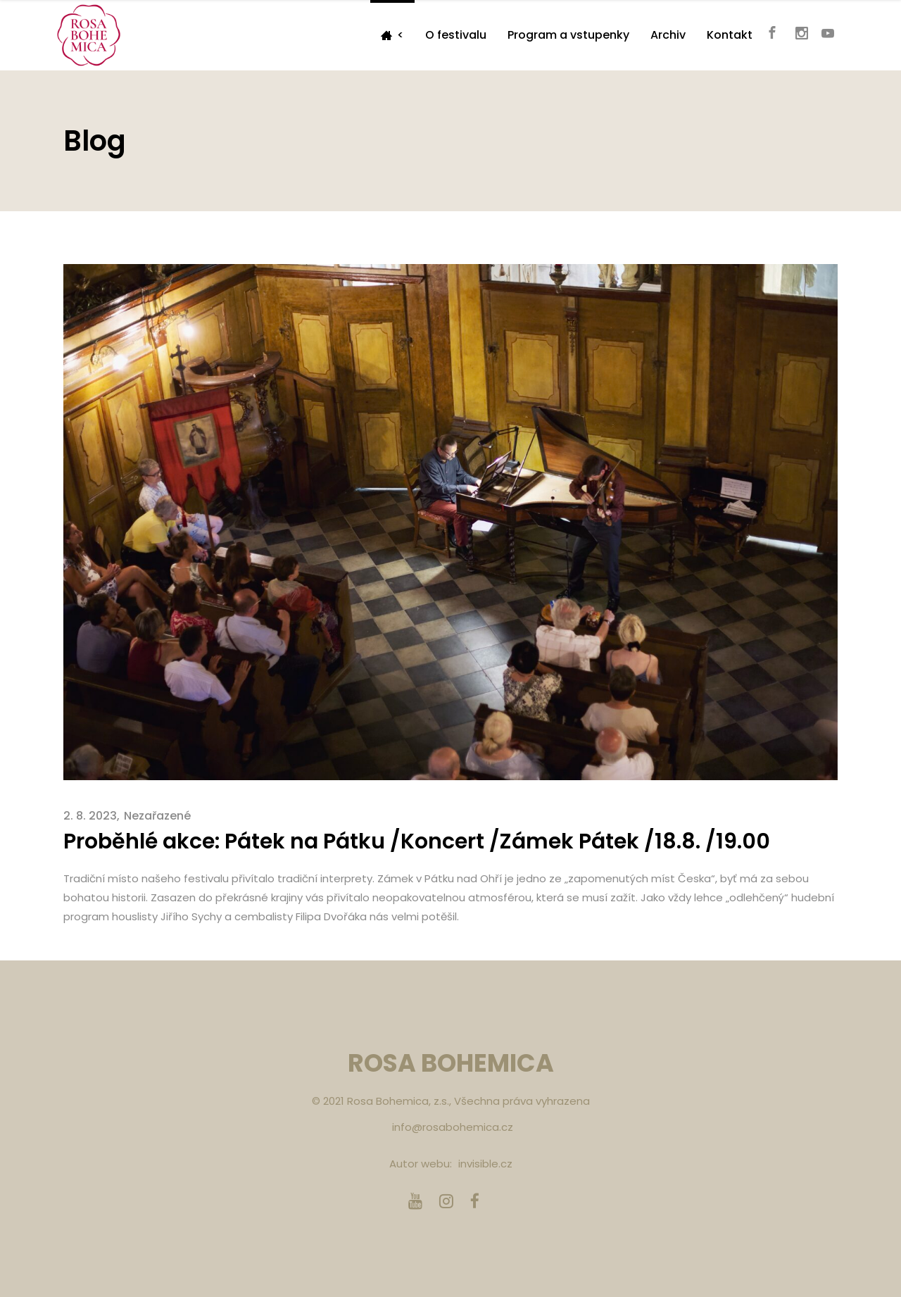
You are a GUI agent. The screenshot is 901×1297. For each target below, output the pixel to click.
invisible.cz (485, 1163)
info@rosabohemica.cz (452, 1127)
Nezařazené (157, 816)
